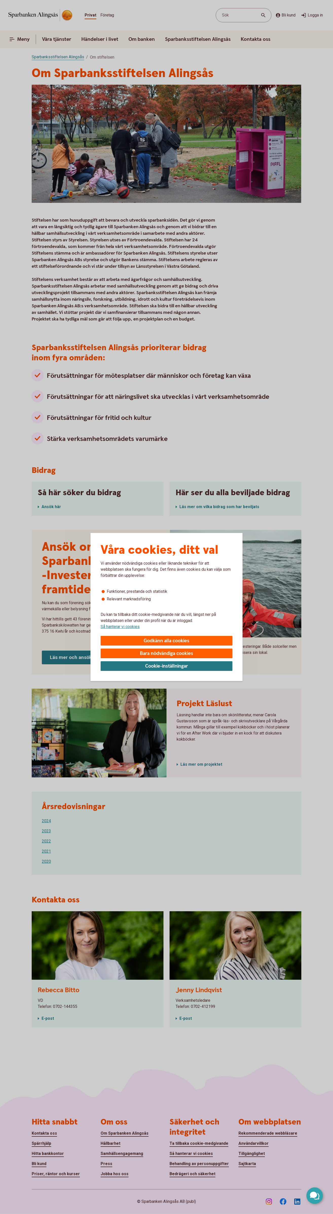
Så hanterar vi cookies (120, 626)
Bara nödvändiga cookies (166, 653)
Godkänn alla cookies (166, 641)
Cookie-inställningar (166, 666)
